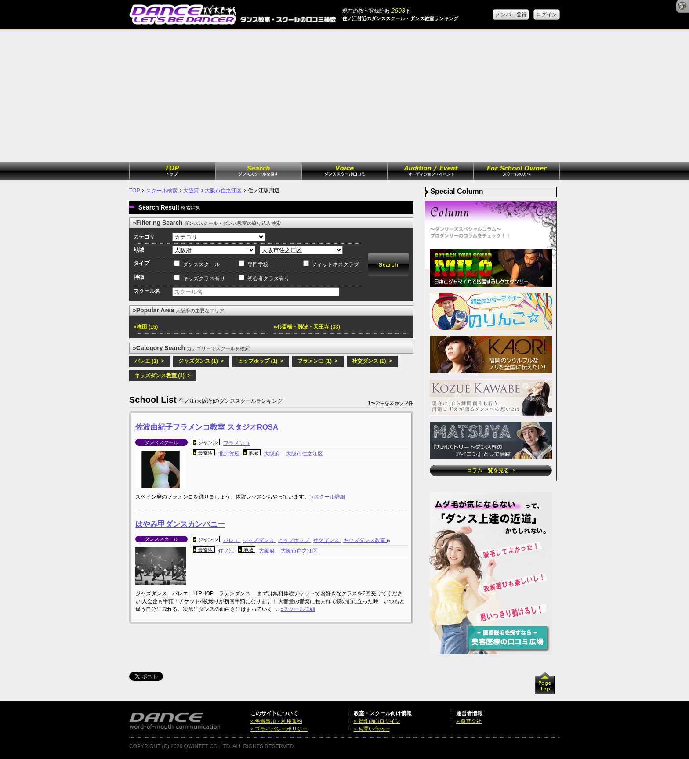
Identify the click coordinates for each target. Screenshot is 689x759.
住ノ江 (227, 551)
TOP (134, 191)
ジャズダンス (259, 540)
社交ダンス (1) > (372, 361)
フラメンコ (236, 443)
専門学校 (257, 264)
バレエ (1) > (149, 361)
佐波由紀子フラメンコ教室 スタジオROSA (206, 427)
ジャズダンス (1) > (201, 361)
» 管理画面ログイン (377, 721)
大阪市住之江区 (223, 191)
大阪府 (191, 191)
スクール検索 (162, 191)
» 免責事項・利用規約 (276, 721)
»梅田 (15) (146, 327)
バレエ (231, 540)
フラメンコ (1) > (317, 361)
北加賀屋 (229, 454)
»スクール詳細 (328, 497)
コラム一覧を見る (491, 470)
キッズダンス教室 (365, 540)
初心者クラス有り (268, 278)
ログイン (546, 14)
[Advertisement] (344, 95)
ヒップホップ (294, 540)
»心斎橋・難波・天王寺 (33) (306, 327)
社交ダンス (327, 540)
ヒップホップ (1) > (260, 361)
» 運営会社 (469, 721)
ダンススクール (201, 264)
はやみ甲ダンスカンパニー (180, 524)
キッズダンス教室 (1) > (162, 375)
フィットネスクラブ (335, 264)
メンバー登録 (511, 14)
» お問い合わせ (372, 729)
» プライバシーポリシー (279, 729)
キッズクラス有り (204, 278)
